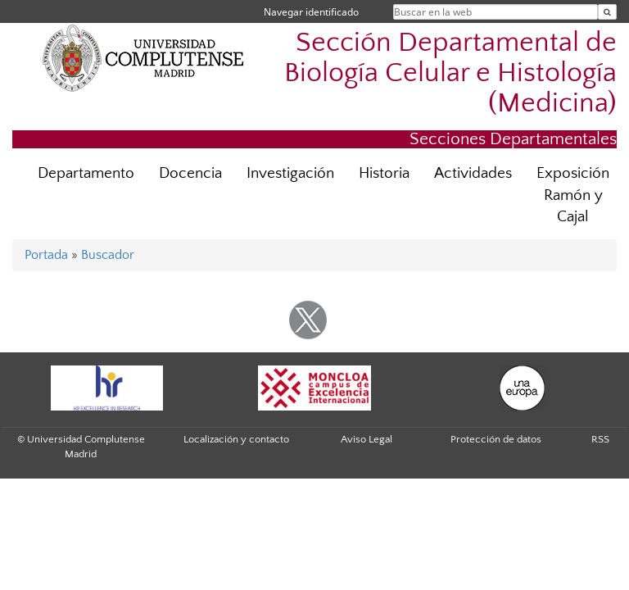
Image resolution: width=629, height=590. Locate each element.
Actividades (473, 173)
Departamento (86, 173)
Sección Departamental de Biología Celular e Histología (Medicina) (450, 73)
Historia (384, 173)
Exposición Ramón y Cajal (572, 195)
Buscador (107, 254)
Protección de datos (495, 439)
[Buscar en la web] (607, 12)
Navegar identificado (311, 12)
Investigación (290, 173)
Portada (46, 254)
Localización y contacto (236, 439)
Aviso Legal (366, 439)
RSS (600, 439)
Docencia (190, 173)
